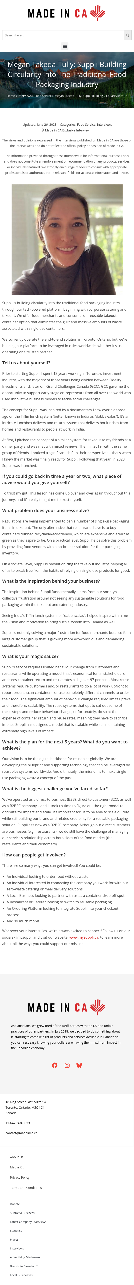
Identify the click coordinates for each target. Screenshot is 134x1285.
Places (14, 1239)
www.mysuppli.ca (83, 937)
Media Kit (17, 1167)
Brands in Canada (24, 1266)
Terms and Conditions (26, 1188)
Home (11, 96)
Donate (15, 1204)
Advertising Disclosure (25, 1257)
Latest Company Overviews (28, 1222)
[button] (64, 46)
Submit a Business (22, 1213)
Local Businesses (21, 1275)
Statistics (16, 1231)
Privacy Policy (19, 1177)
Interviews (25, 96)
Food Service (43, 96)
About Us (16, 1157)
